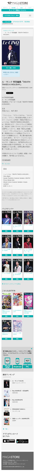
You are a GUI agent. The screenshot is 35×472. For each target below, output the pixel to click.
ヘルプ (29, 7)
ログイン (5, 7)
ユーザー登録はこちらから (17, 10)
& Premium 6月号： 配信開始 (21, 21)
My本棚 (13, 7)
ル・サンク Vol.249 (28, 273)
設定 (21, 7)
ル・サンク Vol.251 (17, 249)
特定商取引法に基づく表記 (9, 462)
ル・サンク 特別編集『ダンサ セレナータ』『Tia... (28, 250)
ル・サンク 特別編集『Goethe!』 (6, 250)
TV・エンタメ (6, 163)
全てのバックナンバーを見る (11, 284)
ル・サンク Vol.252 (28, 225)
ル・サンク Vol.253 (6, 225)
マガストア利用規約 (8, 460)
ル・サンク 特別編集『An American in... (17, 274)
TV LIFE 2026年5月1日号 (17, 311)
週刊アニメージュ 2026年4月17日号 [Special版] (6, 312)
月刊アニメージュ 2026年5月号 (6, 334)
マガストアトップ (8, 30)
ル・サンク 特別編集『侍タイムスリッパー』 (17, 226)
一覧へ (5, 429)
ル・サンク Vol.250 (6, 273)
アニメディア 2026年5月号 (17, 334)
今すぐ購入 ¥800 (11, 68)
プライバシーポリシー (21, 460)
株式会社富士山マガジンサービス (16, 464)
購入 (6, 231)
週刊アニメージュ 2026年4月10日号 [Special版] (28, 312)
